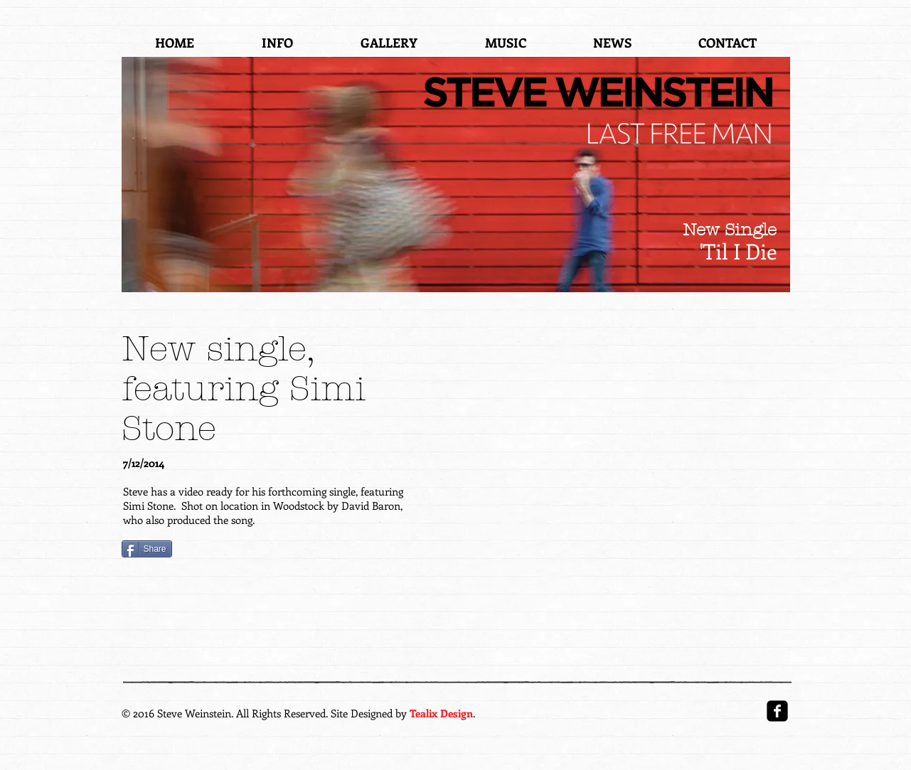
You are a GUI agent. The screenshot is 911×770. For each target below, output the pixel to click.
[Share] (147, 548)
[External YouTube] (623, 447)
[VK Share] (280, 550)
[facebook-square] (777, 711)
